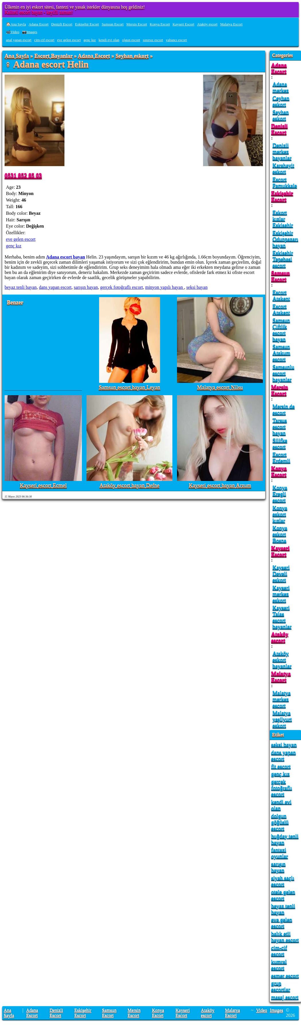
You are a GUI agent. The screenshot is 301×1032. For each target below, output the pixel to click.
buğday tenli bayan (284, 839)
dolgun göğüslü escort (280, 822)
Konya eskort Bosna (280, 534)
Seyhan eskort (132, 56)
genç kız (90, 40)
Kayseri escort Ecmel (43, 485)
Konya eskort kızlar (280, 514)
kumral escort (279, 965)
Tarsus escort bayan (280, 426)
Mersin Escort (136, 24)
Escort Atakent (281, 295)
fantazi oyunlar (279, 853)
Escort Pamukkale (285, 182)
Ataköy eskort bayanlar (282, 659)
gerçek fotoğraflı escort (121, 287)
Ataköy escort (207, 24)
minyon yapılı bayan (164, 287)
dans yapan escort (55, 287)
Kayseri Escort (183, 24)
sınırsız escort (153, 40)
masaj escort (284, 997)
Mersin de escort (284, 409)
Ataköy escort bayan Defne (129, 485)
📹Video (12, 32)
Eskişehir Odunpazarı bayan (285, 239)
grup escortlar (280, 986)
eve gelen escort (69, 40)
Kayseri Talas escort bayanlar (282, 617)
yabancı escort (176, 40)
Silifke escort (280, 443)
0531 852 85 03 (23, 175)
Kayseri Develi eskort (281, 573)
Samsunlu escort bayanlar (283, 373)
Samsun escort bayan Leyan (129, 387)
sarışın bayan (86, 287)
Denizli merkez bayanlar (282, 151)
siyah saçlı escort (282, 881)
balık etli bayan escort (285, 936)
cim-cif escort (44, 40)
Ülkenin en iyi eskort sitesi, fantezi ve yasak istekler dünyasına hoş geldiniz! (75, 7)
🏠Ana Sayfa (16, 24)
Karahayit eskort (283, 168)
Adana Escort (38, 24)
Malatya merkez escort (282, 699)
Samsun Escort (112, 24)
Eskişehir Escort (87, 24)
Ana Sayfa (17, 56)
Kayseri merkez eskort (281, 593)
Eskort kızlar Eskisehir (283, 218)
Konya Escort (160, 24)
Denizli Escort (61, 24)
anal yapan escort (19, 40)
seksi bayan (196, 287)
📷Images (29, 32)
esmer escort (285, 976)
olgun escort (131, 40)
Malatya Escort (231, 24)
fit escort (281, 766)
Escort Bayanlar (53, 56)
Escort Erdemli (281, 457)
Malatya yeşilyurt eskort (282, 719)
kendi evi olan (109, 40)
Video (261, 1010)
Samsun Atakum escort (281, 352)
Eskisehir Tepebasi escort (283, 259)
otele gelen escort (283, 895)
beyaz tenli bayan (21, 287)
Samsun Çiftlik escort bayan (281, 329)
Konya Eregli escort (280, 493)
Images (276, 1010)
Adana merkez (281, 87)
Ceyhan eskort (281, 101)
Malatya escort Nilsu (220, 387)
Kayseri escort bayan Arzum (220, 485)
